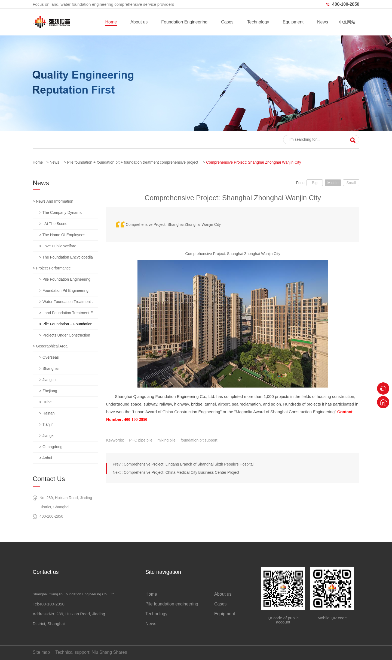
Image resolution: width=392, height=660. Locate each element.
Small (351, 183)
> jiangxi (46, 435)
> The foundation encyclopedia (66, 257)
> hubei (46, 402)
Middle (332, 183)
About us (139, 22)
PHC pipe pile (140, 440)
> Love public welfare (57, 246)
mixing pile (167, 440)
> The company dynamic (60, 212)
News (322, 22)
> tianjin (46, 424)
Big (314, 183)
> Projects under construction (64, 335)
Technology (258, 22)
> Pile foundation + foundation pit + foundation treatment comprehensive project (68, 324)
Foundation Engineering (184, 22)
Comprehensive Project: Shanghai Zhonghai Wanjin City (253, 162)
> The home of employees (62, 235)
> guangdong (50, 447)
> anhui (45, 458)
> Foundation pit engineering (63, 290)
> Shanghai (49, 368)
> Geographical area (50, 346)
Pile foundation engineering (171, 604)
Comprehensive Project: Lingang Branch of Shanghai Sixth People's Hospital (188, 464)
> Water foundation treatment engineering (68, 301)
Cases (227, 22)
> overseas (49, 357)
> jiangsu (47, 379)
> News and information (53, 201)
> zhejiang (48, 391)
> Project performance (52, 268)
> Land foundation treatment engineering (68, 313)
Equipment (293, 22)
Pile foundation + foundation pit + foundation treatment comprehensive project (132, 162)
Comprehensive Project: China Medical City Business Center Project (181, 472)
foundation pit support (199, 440)
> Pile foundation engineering (64, 279)
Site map (41, 652)
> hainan (46, 413)
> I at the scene (53, 223)
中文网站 (347, 22)
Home (111, 22)
